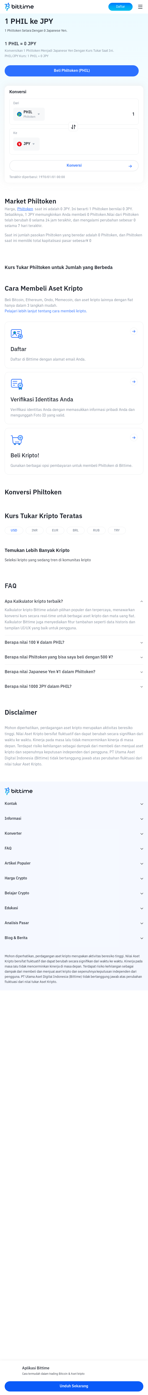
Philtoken (25, 209)
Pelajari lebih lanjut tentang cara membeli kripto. (46, 311)
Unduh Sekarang (74, 1386)
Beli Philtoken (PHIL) (72, 71)
